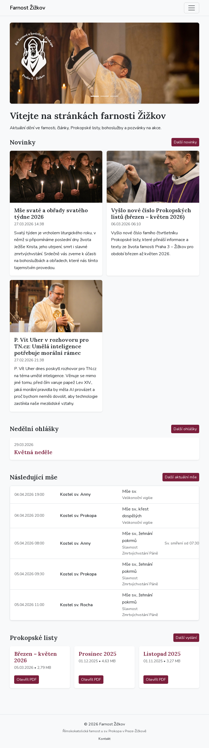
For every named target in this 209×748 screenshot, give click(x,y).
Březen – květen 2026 (35, 657)
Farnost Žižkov (27, 7)
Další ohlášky (185, 429)
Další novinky (185, 142)
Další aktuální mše (181, 477)
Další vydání (186, 637)
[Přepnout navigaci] (191, 7)
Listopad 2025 (161, 653)
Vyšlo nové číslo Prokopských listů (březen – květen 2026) (151, 213)
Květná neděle (33, 452)
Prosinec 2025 (97, 653)
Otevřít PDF (26, 679)
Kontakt (104, 738)
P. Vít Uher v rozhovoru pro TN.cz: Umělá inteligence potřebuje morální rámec (51, 346)
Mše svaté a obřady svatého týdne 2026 (51, 213)
